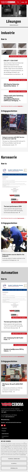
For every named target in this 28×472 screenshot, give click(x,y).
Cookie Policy (23, 454)
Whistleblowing (5, 419)
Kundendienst (5, 436)
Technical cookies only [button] (14, 458)
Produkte (4, 430)
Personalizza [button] (14, 468)
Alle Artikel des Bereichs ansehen (12, 106)
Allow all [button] (14, 463)
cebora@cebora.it (9, 416)
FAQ (3, 437)
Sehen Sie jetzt (14, 25)
